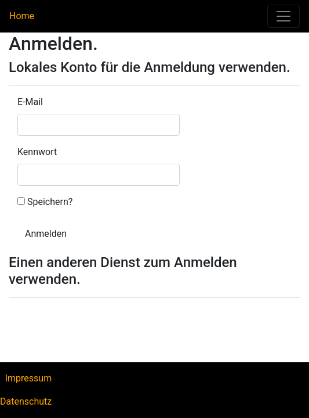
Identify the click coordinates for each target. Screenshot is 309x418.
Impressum (28, 378)
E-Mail (30, 101)
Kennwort (37, 151)
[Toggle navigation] (283, 16)
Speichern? (49, 201)
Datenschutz (26, 401)
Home (25, 16)
